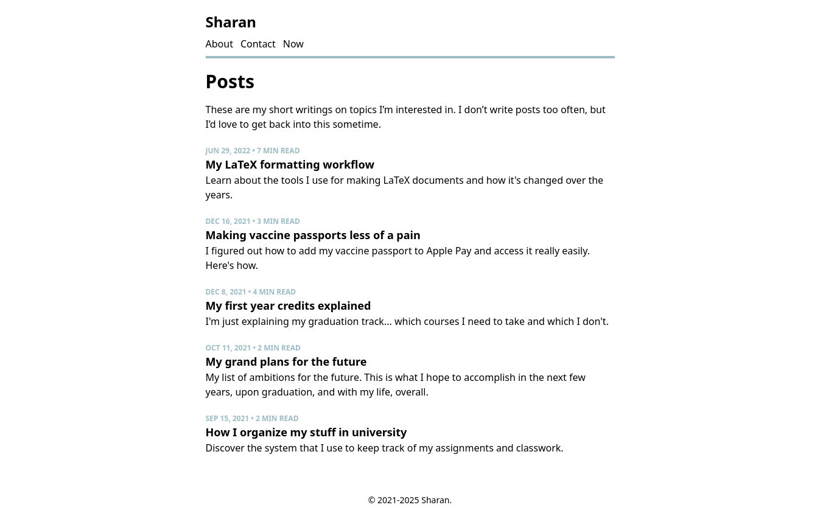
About (219, 44)
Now (293, 44)
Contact (258, 44)
